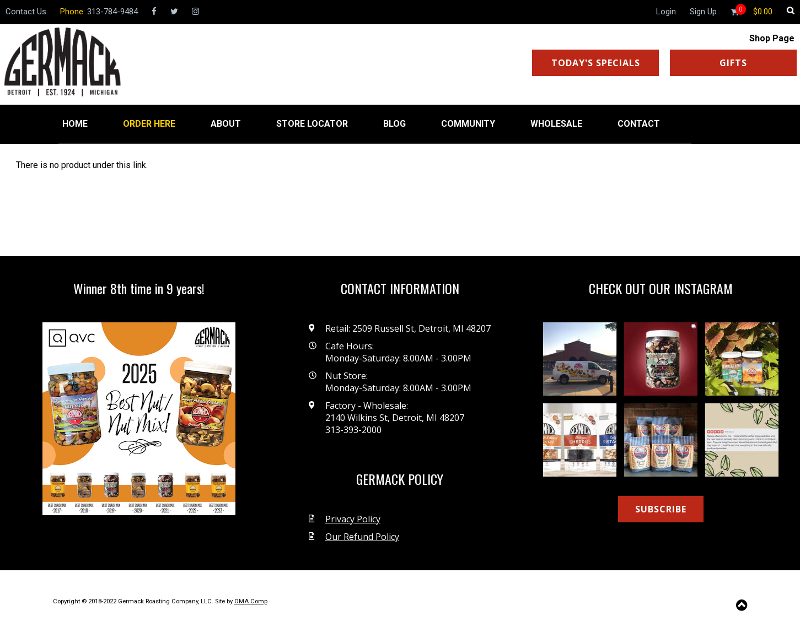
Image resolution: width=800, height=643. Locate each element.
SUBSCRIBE (660, 509)
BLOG (394, 123)
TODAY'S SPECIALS (595, 63)
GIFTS (733, 63)
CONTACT (639, 123)
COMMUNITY (468, 123)
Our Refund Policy (362, 537)
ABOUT (226, 123)
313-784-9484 (112, 12)
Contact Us (26, 12)
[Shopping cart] (762, 12)
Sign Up (703, 12)
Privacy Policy (352, 519)
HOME (75, 123)
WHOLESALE (556, 123)
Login (666, 12)
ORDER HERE (149, 123)
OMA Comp (250, 601)
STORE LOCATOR (312, 123)
